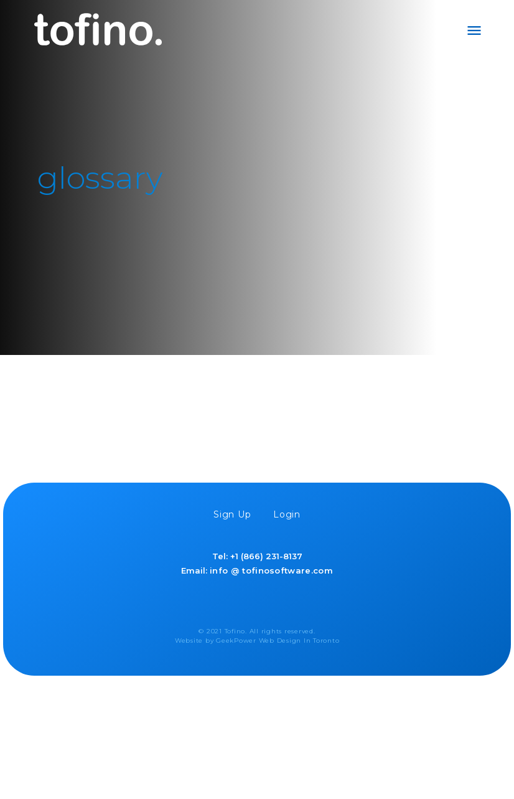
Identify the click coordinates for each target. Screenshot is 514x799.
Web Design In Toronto (299, 640)
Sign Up (232, 514)
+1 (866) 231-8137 (266, 556)
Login (287, 514)
